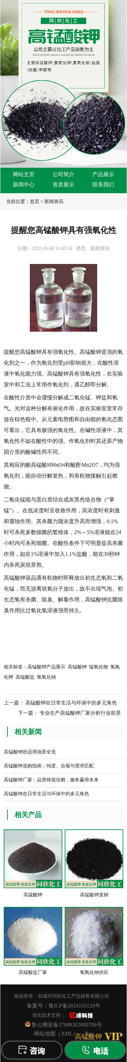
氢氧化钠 (46, 677)
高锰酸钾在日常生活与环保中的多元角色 (71, 703)
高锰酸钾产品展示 (46, 666)
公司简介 (63, 174)
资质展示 (63, 184)
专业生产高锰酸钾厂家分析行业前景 (80, 713)
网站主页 (24, 174)
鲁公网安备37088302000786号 (63, 1024)
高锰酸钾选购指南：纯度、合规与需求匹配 (49, 765)
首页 (34, 201)
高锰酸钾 (77, 666)
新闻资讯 (53, 201)
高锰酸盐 (25, 677)
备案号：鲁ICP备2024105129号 (63, 1006)
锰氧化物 (98, 666)
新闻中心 (24, 184)
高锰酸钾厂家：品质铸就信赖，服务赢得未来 (51, 779)
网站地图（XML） (56, 1033)
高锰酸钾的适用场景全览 (30, 751)
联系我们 (103, 184)
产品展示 (103, 174)
